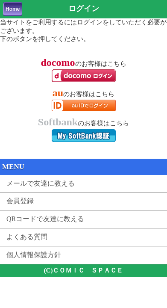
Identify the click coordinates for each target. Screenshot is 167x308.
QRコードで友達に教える (45, 218)
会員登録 (20, 200)
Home (13, 9)
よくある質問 (26, 236)
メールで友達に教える (40, 183)
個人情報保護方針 (33, 254)
